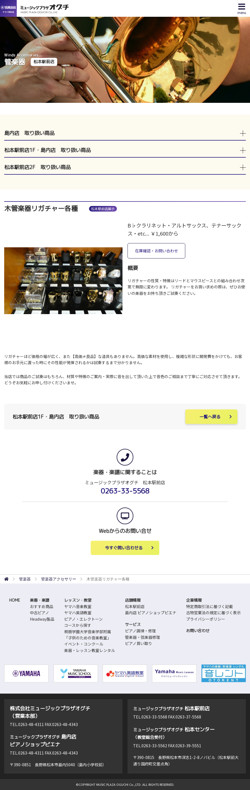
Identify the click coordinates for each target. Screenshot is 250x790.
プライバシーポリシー (205, 619)
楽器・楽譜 (39, 600)
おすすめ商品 (41, 606)
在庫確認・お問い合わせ (156, 250)
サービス (133, 624)
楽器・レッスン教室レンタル (89, 650)
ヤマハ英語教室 (78, 612)
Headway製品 (42, 619)
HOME (14, 600)
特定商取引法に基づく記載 (209, 606)
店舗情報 (133, 600)
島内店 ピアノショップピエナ (150, 612)
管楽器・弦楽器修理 (142, 637)
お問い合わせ (198, 630)
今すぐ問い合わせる (124, 548)
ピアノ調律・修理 (140, 631)
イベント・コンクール (83, 644)
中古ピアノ (39, 612)
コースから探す (77, 625)
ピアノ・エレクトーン (83, 619)
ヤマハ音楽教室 (78, 606)
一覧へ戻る (209, 417)
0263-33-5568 (125, 491)
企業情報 (194, 600)
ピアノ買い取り (138, 643)
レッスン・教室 (78, 600)
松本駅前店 (135, 606)
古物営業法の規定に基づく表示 (213, 612)
